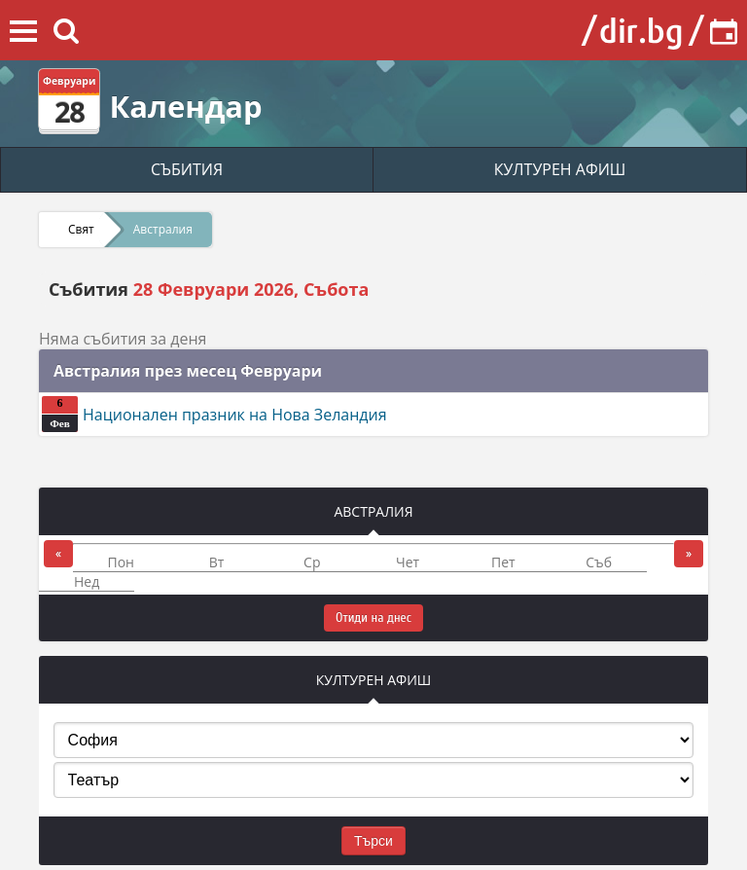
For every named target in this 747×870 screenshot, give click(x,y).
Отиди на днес (373, 617)
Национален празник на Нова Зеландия (214, 414)
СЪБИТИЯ (187, 169)
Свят (81, 229)
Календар (185, 106)
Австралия (163, 229)
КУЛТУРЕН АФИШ (560, 169)
